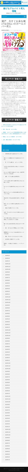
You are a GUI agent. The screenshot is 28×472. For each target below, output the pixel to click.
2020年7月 (7, 443)
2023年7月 (7, 343)
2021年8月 (7, 407)
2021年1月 (7, 426)
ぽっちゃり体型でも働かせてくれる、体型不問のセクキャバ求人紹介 (14, 173)
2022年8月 (7, 374)
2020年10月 (7, 434)
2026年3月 (7, 255)
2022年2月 (7, 390)
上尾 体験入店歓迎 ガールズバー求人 (11, 139)
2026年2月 (7, 258)
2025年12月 (7, 263)
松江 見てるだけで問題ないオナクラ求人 (14, 228)
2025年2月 (7, 291)
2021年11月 (7, 399)
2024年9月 (7, 305)
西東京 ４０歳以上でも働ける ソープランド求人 (14, 244)
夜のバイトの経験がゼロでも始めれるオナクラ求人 (14, 158)
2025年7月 (7, 277)
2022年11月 (7, 365)
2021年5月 (7, 415)
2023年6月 (7, 346)
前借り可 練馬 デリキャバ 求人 (12, 208)
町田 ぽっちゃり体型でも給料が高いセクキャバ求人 (14, 204)
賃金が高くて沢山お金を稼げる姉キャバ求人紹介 (14, 198)
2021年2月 (7, 423)
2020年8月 (7, 440)
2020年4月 (7, 451)
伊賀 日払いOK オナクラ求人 (10, 129)
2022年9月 (7, 371)
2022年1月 (7, 393)
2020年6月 (7, 445)
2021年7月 (7, 410)
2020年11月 (7, 432)
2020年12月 (7, 429)
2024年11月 (7, 299)
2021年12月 (7, 396)
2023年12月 (7, 330)
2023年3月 (7, 354)
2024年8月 (7, 308)
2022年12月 (7, 363)
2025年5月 (7, 283)
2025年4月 (7, 285)
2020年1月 (7, 459)
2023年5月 (7, 349)
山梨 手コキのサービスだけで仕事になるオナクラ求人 (14, 213)
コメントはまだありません (16, 30)
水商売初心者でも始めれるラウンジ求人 (14, 153)
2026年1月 (7, 261)
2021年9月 (7, 404)
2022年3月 (7, 388)
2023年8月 (7, 341)
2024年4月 (7, 319)
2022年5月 (7, 382)
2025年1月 (7, 294)
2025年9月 (7, 272)
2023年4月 (7, 352)
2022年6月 (7, 379)
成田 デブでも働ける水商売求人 (12, 176)
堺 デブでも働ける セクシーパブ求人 (14, 162)
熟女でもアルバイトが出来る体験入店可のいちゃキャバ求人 (14, 193)
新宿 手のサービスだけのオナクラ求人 (14, 236)
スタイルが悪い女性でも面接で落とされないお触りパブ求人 (14, 181)
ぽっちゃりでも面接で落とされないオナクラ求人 (14, 187)
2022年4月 (7, 385)
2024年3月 (7, 321)
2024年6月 (7, 313)
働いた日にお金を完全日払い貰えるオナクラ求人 (14, 224)
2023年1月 (7, 360)
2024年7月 (7, 310)
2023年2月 (7, 357)
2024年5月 (7, 316)
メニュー (4, 16)
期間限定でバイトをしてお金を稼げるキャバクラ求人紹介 (14, 233)
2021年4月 (7, 418)
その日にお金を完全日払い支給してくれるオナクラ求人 (14, 167)
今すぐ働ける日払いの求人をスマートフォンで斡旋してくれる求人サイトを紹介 (14, 218)
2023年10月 (7, 335)
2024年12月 (7, 296)
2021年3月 (7, 421)
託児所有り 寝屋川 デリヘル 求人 (12, 239)
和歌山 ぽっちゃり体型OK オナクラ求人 (12, 136)
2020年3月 (7, 454)
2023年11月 (7, 332)
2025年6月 (7, 280)
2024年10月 (7, 302)
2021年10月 (7, 401)
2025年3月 (7, 288)
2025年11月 (7, 266)
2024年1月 (7, 327)
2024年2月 (7, 324)
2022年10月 (7, 368)
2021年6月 (7, 412)
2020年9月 (7, 437)
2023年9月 (7, 338)
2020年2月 (7, 457)
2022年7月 (7, 376)
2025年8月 (7, 274)
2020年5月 (7, 448)
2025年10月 (7, 269)
